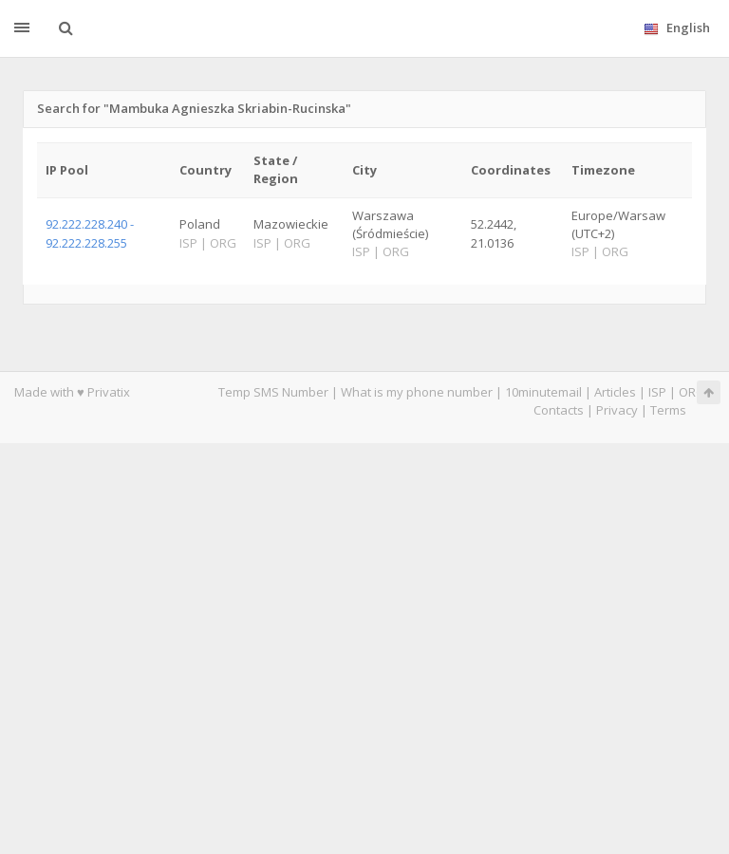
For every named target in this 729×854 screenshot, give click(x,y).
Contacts (558, 409)
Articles (615, 391)
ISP (657, 391)
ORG (692, 391)
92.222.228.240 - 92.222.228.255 (90, 233)
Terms (668, 409)
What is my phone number (417, 391)
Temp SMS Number (273, 391)
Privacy (617, 409)
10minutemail (543, 391)
